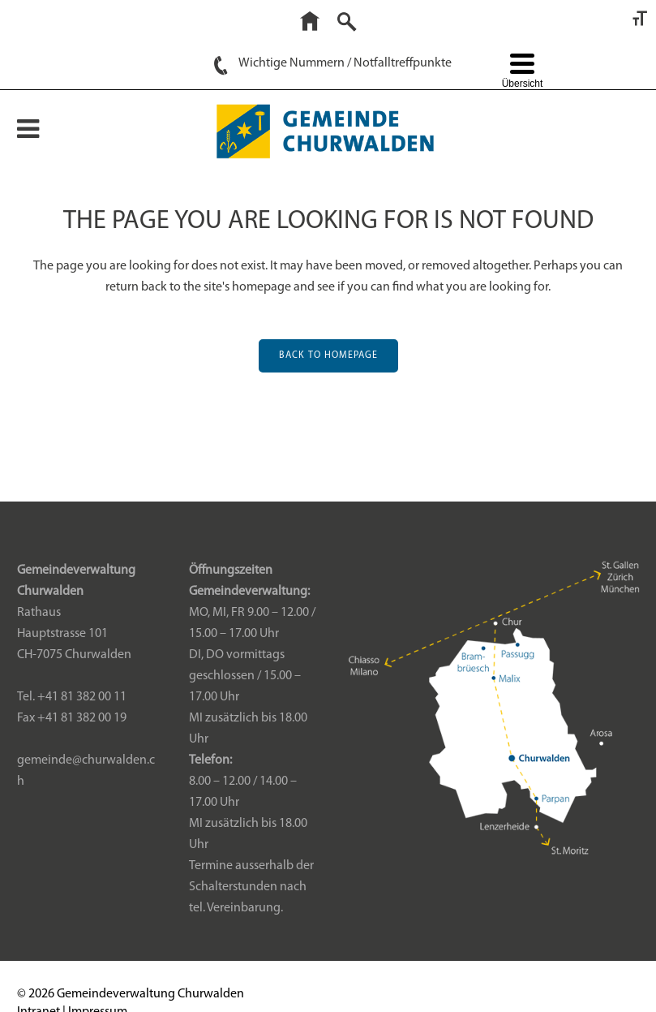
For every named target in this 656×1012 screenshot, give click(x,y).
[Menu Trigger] (522, 72)
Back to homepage (328, 355)
